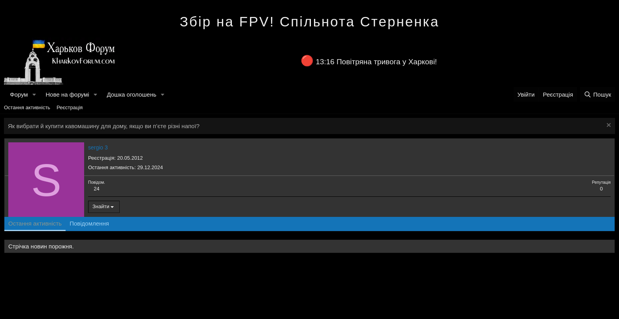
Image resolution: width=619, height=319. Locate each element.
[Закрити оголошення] (607, 126)
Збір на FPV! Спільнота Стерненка (309, 21)
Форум (19, 94)
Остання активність (27, 107)
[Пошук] (597, 94)
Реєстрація (69, 107)
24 (96, 189)
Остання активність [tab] (35, 223)
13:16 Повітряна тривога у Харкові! (376, 62)
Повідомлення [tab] (89, 223)
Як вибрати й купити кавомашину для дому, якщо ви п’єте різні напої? (103, 126)
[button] (34, 94)
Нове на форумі (67, 94)
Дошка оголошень (131, 94)
